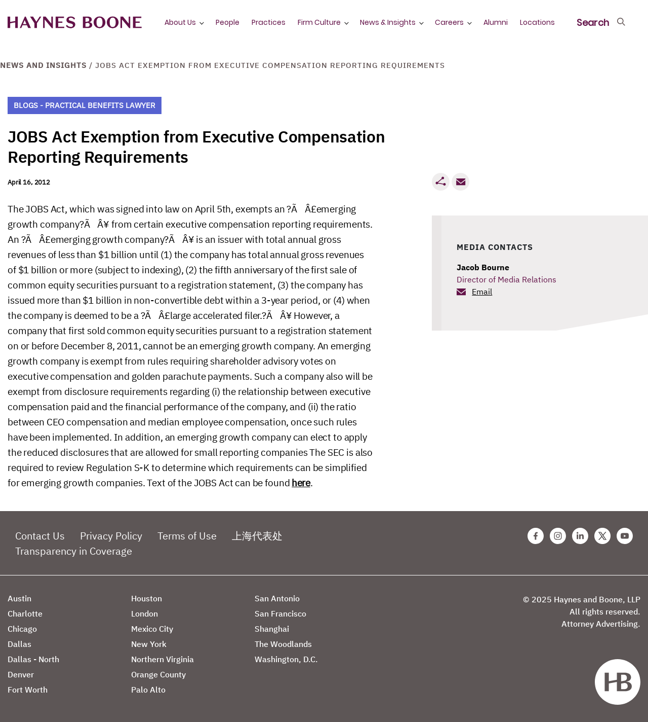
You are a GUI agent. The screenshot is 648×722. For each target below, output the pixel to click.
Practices (269, 22)
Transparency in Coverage (73, 551)
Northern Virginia (162, 659)
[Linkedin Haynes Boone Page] (580, 536)
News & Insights (388, 22)
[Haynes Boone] (75, 22)
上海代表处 (257, 536)
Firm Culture (319, 22)
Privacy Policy (111, 536)
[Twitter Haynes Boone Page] (602, 536)
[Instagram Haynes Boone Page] (558, 536)
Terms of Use (187, 536)
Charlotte (25, 613)
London (144, 613)
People (227, 22)
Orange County (158, 674)
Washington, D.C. (286, 659)
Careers (449, 22)
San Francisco (280, 613)
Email (482, 291)
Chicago (22, 629)
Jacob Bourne (483, 267)
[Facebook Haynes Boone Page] (536, 536)
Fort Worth (28, 689)
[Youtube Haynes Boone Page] (625, 536)
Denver (21, 674)
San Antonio (277, 598)
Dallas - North (33, 659)
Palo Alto (148, 689)
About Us (180, 22)
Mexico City (152, 629)
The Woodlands (283, 644)
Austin (19, 598)
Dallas (19, 644)
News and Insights (43, 65)
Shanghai (272, 629)
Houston (146, 598)
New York (149, 644)
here (301, 483)
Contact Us (40, 536)
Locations (537, 22)
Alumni (495, 22)
